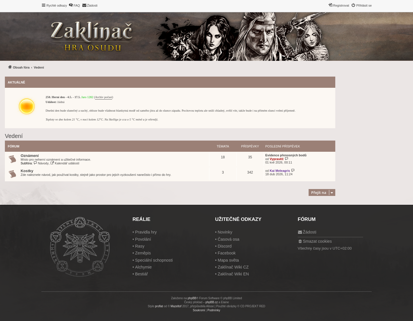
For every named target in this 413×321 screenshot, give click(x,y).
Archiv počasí (103, 97)
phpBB (192, 298)
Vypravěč (277, 159)
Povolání (143, 239)
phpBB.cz (211, 302)
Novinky (225, 232)
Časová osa (228, 239)
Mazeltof (176, 306)
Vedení (14, 136)
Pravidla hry (146, 232)
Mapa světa (228, 260)
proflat (159, 306)
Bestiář (141, 274)
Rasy (140, 246)
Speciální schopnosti (154, 260)
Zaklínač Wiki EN (233, 274)
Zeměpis (143, 253)
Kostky (27, 171)
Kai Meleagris (280, 170)
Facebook (227, 253)
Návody (41, 163)
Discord (224, 246)
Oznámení (30, 155)
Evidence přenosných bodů (286, 155)
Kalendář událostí (64, 163)
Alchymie (143, 267)
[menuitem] (74, 5)
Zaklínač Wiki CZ (233, 267)
